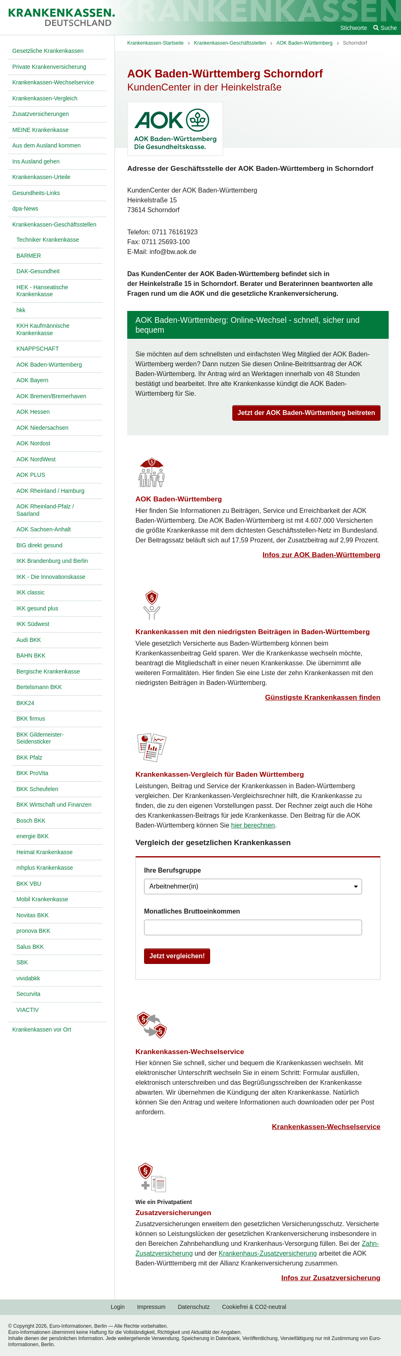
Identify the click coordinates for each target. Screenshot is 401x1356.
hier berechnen (253, 825)
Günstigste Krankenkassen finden (322, 697)
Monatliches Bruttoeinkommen (192, 911)
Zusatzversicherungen (173, 1213)
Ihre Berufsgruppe (172, 870)
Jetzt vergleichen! (177, 955)
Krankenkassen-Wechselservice (189, 1052)
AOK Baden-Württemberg (178, 499)
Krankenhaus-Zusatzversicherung (268, 1253)
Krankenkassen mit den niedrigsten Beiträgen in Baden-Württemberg (252, 632)
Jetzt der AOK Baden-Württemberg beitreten (306, 412)
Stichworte (353, 28)
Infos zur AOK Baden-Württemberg (321, 555)
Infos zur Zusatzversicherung (330, 1278)
